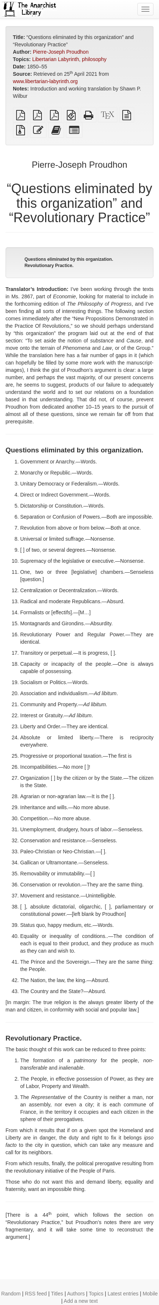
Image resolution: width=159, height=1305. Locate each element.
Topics (96, 1294)
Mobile (150, 1294)
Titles (57, 1294)
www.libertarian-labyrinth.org (45, 81)
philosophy (94, 59)
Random (11, 1294)
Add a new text (81, 1301)
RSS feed (36, 1294)
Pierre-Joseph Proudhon (60, 52)
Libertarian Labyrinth (55, 59)
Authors (75, 1294)
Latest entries (123, 1294)
